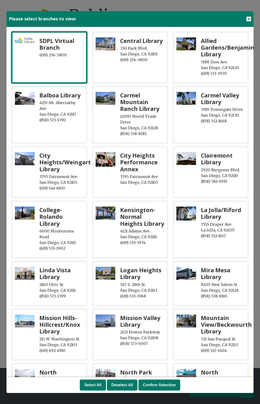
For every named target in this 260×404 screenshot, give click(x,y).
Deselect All (122, 385)
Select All (92, 385)
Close (248, 19)
